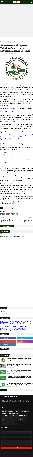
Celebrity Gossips (5, 421)
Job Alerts (16, 411)
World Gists (22, 419)
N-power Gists (7, 208)
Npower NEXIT (4, 413)
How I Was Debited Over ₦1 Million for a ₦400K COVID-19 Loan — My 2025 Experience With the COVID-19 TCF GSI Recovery (15, 322)
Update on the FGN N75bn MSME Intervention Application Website (13, 326)
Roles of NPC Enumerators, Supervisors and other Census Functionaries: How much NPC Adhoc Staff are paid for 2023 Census (19, 378)
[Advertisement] (16, 19)
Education (12, 421)
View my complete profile (4, 313)
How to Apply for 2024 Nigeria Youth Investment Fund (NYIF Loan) (13, 328)
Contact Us (17, 452)
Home (1, 41)
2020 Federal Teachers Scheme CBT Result (10, 424)
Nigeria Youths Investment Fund (21, 415)
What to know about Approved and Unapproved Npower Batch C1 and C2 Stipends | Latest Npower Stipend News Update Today (16, 137)
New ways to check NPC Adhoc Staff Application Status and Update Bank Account (19, 371)
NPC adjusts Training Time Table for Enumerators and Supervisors (19, 359)
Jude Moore (4, 53)
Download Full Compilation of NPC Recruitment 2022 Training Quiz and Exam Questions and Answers (20, 384)
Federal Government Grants (14, 413)
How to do (16, 419)
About (12, 452)
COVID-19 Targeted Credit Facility (8, 415)
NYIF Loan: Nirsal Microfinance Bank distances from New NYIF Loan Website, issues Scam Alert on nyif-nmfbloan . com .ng (16, 330)
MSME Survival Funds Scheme (7, 419)
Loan (26, 417)
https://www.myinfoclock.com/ (22, 455)
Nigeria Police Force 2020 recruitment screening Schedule (12, 417)
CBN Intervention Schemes (24, 411)
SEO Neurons (11, 455)
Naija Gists (5, 41)
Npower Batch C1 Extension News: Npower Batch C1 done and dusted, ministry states (19, 365)
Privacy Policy (22, 452)
